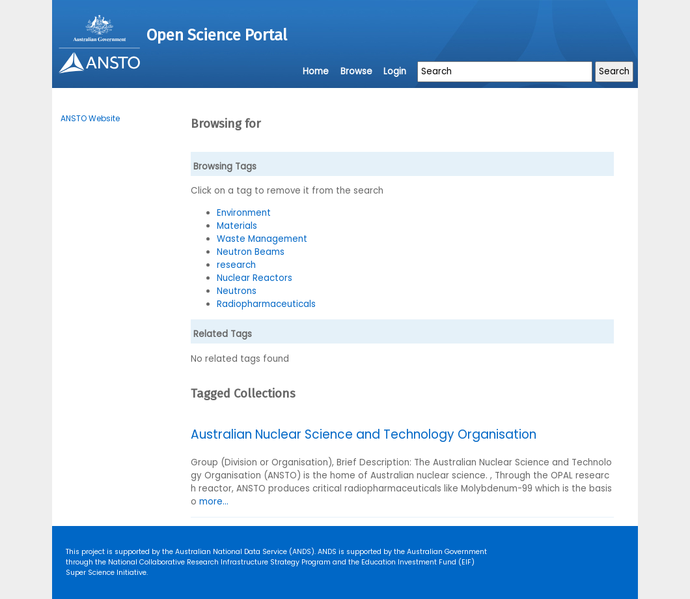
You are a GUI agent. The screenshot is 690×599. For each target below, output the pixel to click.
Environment (244, 213)
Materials (237, 226)
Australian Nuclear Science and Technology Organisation (363, 434)
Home (316, 71)
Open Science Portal (216, 35)
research (236, 265)
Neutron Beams (250, 252)
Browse (356, 71)
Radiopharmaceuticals (266, 304)
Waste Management (262, 239)
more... (213, 501)
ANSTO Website (90, 118)
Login (394, 71)
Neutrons (236, 291)
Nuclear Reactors (254, 278)
